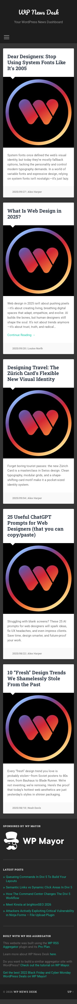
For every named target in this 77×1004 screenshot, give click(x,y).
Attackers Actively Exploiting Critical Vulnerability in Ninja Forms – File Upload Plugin (40, 913)
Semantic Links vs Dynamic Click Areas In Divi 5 (39, 887)
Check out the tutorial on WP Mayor (44, 965)
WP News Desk (38, 12)
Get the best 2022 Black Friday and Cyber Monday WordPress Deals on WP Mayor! (37, 974)
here (53, 954)
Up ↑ (71, 991)
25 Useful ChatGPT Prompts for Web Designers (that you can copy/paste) (35, 526)
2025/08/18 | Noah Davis (26, 807)
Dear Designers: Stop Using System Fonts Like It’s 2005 (36, 62)
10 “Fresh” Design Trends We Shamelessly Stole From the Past (36, 678)
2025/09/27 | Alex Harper (27, 191)
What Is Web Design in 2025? (34, 213)
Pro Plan (44, 947)
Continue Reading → (21, 335)
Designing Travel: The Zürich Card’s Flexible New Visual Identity (33, 373)
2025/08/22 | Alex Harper (27, 653)
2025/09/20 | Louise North (27, 348)
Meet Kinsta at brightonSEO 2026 (28, 904)
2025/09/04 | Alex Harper (27, 498)
